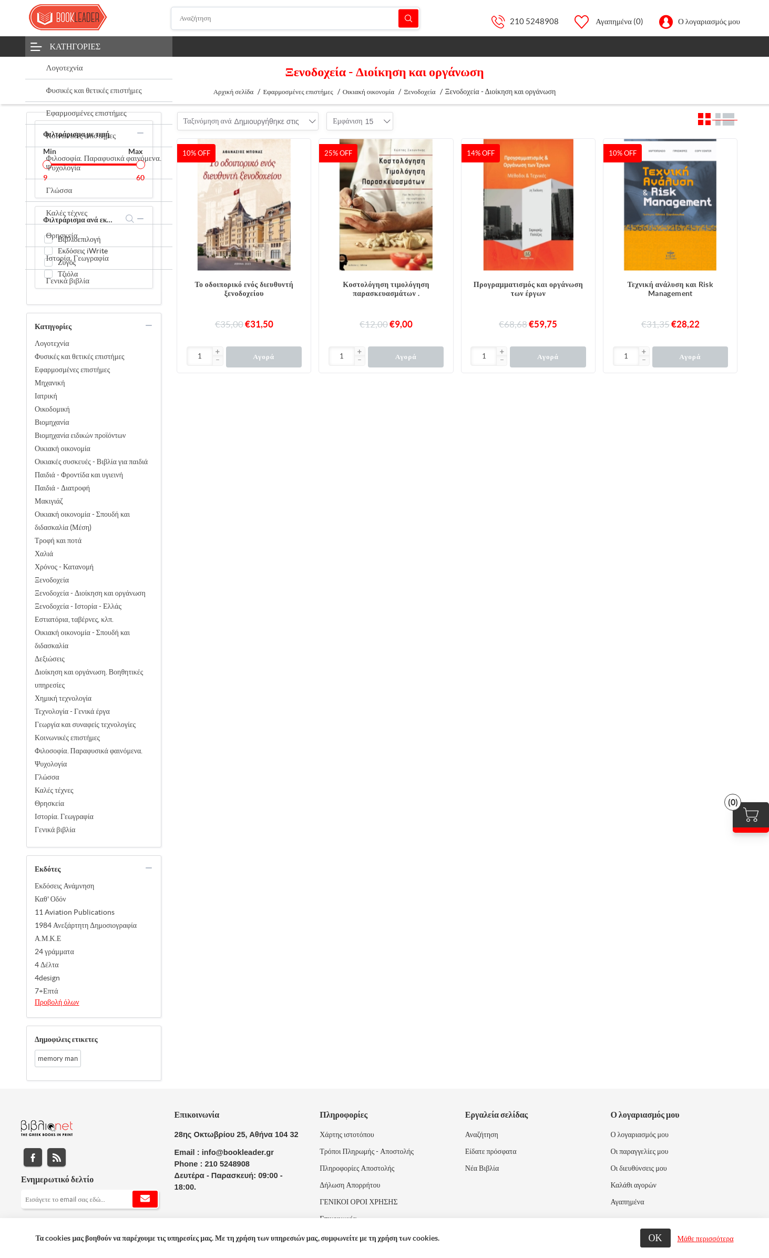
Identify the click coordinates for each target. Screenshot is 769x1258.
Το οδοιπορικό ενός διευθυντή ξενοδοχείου (244, 289)
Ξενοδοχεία (52, 580)
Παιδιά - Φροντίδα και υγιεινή (79, 475)
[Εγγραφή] (90, 1199)
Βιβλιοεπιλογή (79, 239)
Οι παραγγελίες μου (639, 1151)
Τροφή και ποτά (58, 540)
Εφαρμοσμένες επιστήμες (72, 369)
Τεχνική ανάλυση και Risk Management (670, 289)
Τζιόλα (68, 274)
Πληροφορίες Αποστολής (357, 1168)
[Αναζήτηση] (295, 18)
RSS (56, 1157)
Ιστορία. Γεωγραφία (64, 816)
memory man (58, 1058)
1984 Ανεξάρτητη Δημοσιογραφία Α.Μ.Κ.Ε (86, 932)
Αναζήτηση (408, 18)
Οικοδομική (52, 409)
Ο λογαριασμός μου (709, 21)
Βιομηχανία (52, 422)
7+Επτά (46, 991)
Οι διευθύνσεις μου (638, 1168)
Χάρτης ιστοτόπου (347, 1134)
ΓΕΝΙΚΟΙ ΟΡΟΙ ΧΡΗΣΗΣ (358, 1202)
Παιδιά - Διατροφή (62, 488)
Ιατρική (46, 396)
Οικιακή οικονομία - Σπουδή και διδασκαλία (82, 639)
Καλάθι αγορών (633, 1185)
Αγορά (263, 357)
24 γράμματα (54, 951)
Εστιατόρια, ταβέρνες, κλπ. (74, 619)
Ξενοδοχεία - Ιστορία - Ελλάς (78, 606)
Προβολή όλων (57, 1002)
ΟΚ (655, 1237)
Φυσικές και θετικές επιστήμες (80, 356)
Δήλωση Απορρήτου (350, 1185)
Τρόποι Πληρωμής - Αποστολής (367, 1151)
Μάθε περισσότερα (706, 1238)
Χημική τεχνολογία (63, 698)
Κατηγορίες (75, 46)
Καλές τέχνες (54, 790)
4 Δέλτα (47, 964)
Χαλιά (44, 553)
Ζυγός (67, 262)
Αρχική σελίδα (233, 92)
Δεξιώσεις (50, 658)
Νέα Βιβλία (482, 1168)
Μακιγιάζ (49, 501)
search (130, 218)
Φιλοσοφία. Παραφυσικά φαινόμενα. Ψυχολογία (88, 757)
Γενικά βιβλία (55, 829)
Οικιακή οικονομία (62, 448)
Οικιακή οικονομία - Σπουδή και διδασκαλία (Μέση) (82, 520)
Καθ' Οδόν (50, 899)
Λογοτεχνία (52, 343)
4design (47, 978)
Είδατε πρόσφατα (491, 1151)
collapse (140, 133)
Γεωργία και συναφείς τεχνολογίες (85, 724)
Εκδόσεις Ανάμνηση (64, 886)
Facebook (33, 1157)
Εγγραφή (145, 1199)
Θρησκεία (49, 803)
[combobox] (267, 121)
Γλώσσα (47, 777)
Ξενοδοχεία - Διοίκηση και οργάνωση (90, 593)
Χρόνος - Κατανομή (64, 566)
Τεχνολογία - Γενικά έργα (72, 711)
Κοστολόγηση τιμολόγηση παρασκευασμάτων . (386, 289)
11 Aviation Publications (75, 912)
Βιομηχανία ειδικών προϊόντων (80, 435)
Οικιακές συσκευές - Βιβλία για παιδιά (91, 461)
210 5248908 (534, 21)
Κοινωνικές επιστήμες (67, 737)
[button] (217, 352)
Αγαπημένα (627, 1202)
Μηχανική (50, 383)
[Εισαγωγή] (200, 356)
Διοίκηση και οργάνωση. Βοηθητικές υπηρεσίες (89, 678)
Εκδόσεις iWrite (83, 251)
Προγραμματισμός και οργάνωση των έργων (528, 289)
